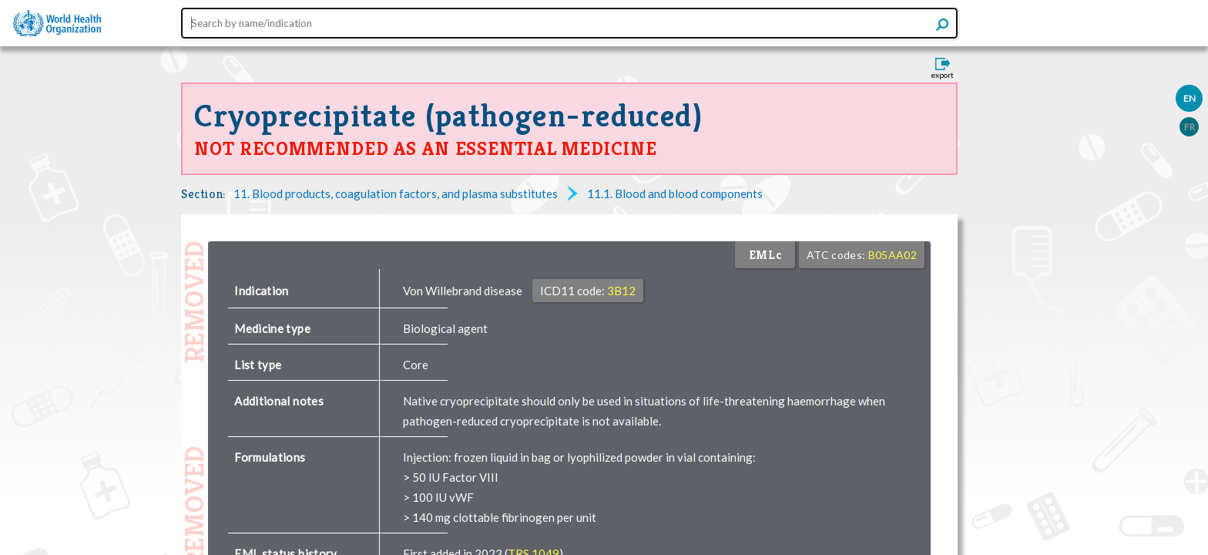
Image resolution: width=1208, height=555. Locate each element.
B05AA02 (892, 254)
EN (1189, 98)
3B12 (621, 291)
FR (1189, 127)
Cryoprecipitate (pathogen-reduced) (448, 116)
